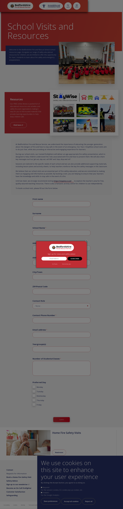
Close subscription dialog (86, 241)
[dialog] (61, 254)
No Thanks (54, 264)
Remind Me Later (66, 264)
